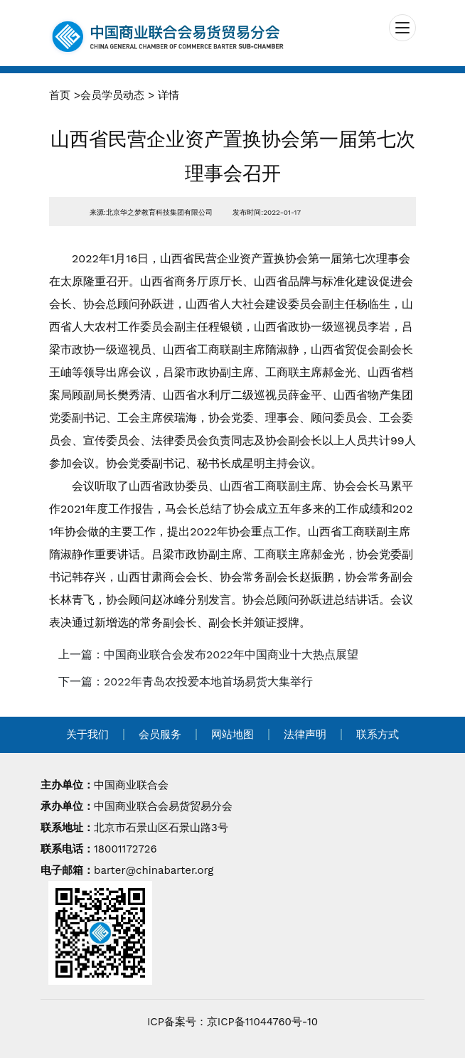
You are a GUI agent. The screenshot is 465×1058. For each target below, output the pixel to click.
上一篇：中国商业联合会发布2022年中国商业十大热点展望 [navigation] (208, 654)
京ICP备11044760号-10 (262, 1021)
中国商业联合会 (131, 785)
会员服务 (160, 734)
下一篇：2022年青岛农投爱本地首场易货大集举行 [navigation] (185, 681)
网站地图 (232, 734)
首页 (59, 95)
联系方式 (377, 734)
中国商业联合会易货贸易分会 (163, 806)
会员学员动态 (112, 95)
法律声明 (305, 734)
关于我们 (87, 734)
